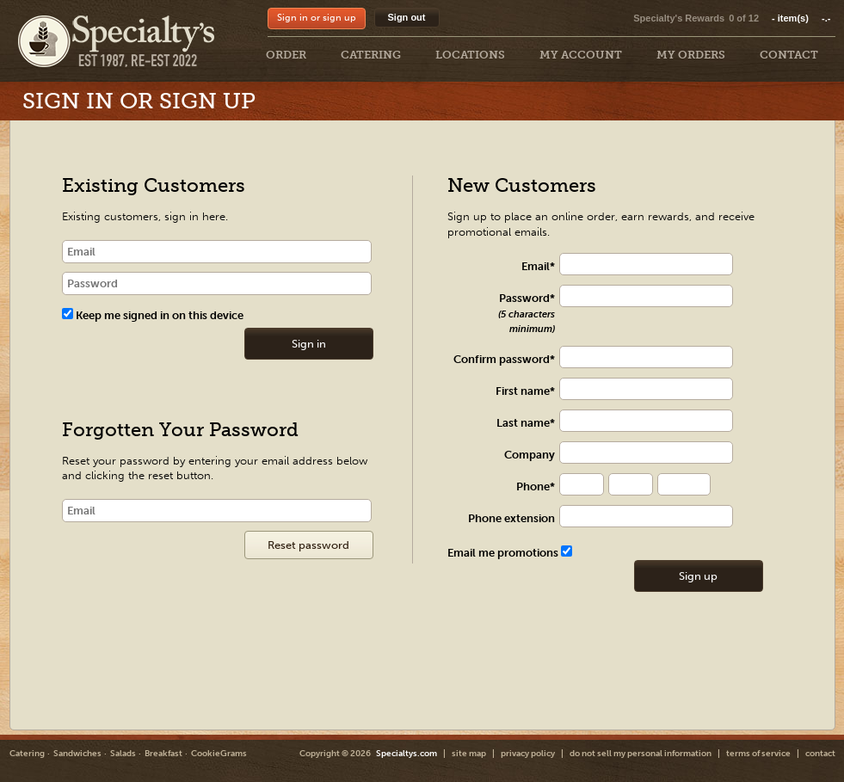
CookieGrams (219, 753)
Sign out (407, 17)
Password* (526, 313)
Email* (538, 266)
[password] (217, 283)
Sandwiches (77, 753)
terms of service (758, 753)
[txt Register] (654, 264)
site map (469, 753)
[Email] (217, 510)
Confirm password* (504, 359)
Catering (27, 753)
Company (529, 454)
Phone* (535, 486)
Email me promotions (509, 552)
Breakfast (163, 753)
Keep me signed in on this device (152, 315)
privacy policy (528, 753)
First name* (525, 391)
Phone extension (511, 518)
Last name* (525, 422)
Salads (123, 753)
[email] (217, 251)
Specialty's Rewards (678, 18)
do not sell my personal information (641, 753)
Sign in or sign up (316, 17)
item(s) (801, 18)
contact (820, 753)
